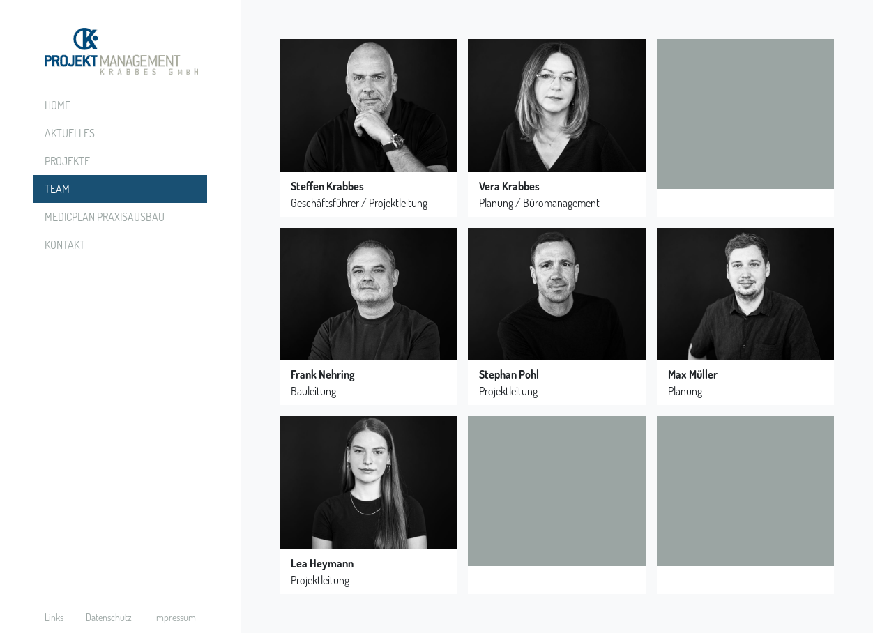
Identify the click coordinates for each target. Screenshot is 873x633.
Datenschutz (109, 617)
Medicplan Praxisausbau (105, 217)
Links (54, 617)
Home (57, 105)
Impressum (175, 617)
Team (57, 189)
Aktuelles (70, 133)
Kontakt (65, 245)
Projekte (67, 161)
